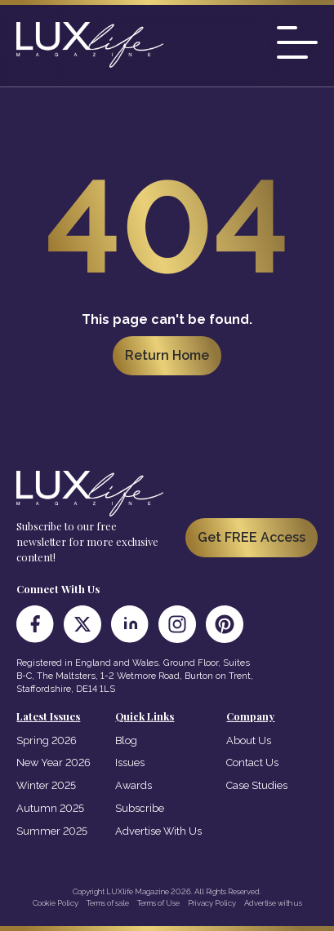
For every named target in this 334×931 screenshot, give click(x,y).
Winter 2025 (46, 785)
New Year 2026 (53, 762)
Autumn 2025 (50, 808)
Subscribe (139, 808)
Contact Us (252, 762)
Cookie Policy (55, 902)
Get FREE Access (251, 537)
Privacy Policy (212, 902)
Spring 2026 (46, 740)
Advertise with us (273, 902)
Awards (133, 785)
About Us (248, 740)
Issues (130, 762)
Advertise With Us (158, 831)
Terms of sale (108, 902)
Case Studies (256, 785)
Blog (126, 740)
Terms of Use (158, 902)
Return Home (167, 355)
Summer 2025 (51, 831)
